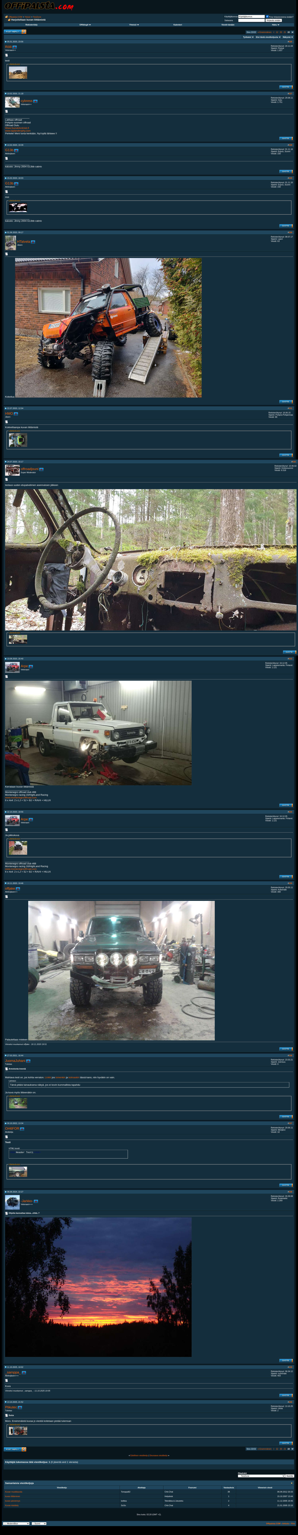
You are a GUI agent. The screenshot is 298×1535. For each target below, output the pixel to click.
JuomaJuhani (15, 1061)
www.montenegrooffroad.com (21, 797)
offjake (10, 888)
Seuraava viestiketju (159, 1455)
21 (285, 32)
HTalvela (23, 241)
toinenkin (60, 1077)
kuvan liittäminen (12, 1496)
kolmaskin (73, 1077)
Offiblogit (85, 25)
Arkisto (285, 1523)
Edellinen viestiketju (139, 1455)
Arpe (24, 666)
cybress (26, 101)
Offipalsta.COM (15, 17)
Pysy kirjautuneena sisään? (279, 17)
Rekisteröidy (32, 25)
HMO (9, 413)
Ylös (293, 1523)
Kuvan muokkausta (13, 1492)
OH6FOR (12, 1128)
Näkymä (287, 37)
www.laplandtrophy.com (18, 130)
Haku (275, 25)
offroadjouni (29, 469)
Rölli (8, 47)
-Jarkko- (27, 1201)
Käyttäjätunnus (231, 16)
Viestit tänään (227, 25)
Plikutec (11, 1407)
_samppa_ (13, 1372)
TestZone (37, 17)
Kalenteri (177, 25)
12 (277, 32)
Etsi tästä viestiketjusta (267, 37)
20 (281, 32)
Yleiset (28, 17)
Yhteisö (134, 25)
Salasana (228, 20)
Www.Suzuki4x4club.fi (17, 128)
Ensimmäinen (265, 32)
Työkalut (247, 37)
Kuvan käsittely (12, 1505)
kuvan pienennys (12, 1501)
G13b (9, 150)
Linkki (48, 1077)
